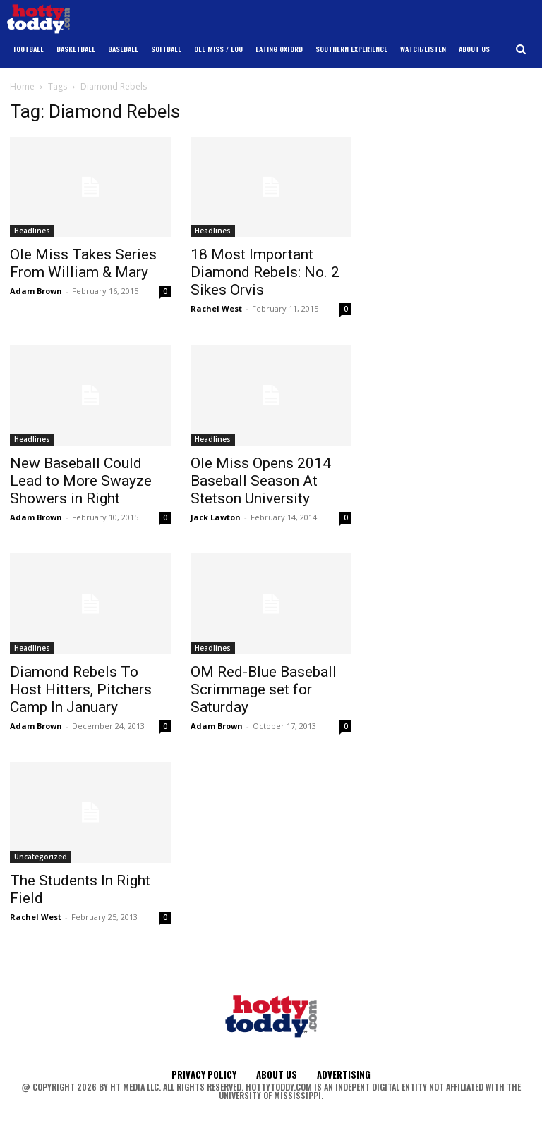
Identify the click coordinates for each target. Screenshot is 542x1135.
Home (22, 86)
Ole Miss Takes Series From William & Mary (83, 263)
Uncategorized (40, 856)
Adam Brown (36, 291)
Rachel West (216, 308)
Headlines (32, 230)
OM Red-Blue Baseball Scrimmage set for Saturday (264, 689)
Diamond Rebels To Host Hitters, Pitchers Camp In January (81, 689)
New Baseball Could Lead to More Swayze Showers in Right (81, 481)
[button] (521, 49)
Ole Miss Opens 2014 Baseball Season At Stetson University (261, 481)
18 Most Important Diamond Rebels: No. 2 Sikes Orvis (265, 272)
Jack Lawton (216, 517)
